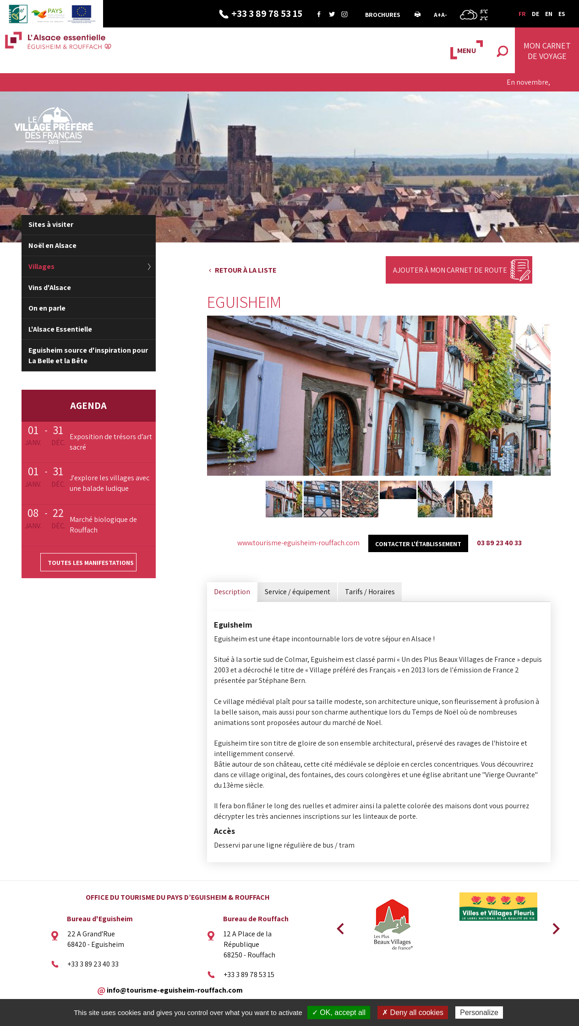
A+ (437, 15)
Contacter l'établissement (418, 544)
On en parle (47, 308)
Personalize (479, 1012)
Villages (41, 266)
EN (548, 14)
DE (535, 14)
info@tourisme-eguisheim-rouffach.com (175, 989)
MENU (466, 50)
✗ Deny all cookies (412, 1012)
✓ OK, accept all (339, 1012)
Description (232, 591)
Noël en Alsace (52, 245)
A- (444, 15)
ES (561, 14)
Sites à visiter (50, 224)
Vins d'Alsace (49, 287)
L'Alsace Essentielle (60, 329)
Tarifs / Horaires (370, 591)
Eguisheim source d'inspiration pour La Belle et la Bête (88, 355)
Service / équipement (297, 591)
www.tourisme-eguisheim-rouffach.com (298, 543)
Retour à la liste (245, 270)
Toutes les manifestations (91, 563)
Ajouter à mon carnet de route (450, 270)
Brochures (382, 15)
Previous (339, 925)
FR (522, 14)
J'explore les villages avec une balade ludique (109, 483)
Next (552, 925)
